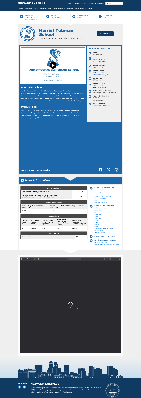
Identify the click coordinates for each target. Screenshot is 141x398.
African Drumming (100, 208)
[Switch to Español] (76, 3)
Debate (96, 222)
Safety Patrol (98, 230)
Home (21, 8)
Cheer (96, 216)
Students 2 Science (100, 202)
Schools (69, 8)
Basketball (97, 214)
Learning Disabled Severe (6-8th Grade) (107, 244)
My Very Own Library (100, 198)
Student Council (99, 232)
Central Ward (55, 17)
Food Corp (97, 192)
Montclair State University (102, 196)
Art (95, 212)
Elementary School (31, 19)
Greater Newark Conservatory (104, 194)
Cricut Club (97, 218)
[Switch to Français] (91, 3)
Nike (95, 200)
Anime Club (98, 210)
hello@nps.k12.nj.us (66, 392)
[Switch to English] (69, 3)
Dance (96, 220)
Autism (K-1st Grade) (100, 242)
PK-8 (79, 17)
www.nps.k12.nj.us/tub (101, 105)
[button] (64, 9)
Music (96, 226)
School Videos (79, 8)
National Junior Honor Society (103, 228)
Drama (96, 224)
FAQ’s (36, 8)
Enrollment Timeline (46, 8)
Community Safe (99, 190)
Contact (90, 8)
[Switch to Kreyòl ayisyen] (99, 3)
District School (30, 17)
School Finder (58, 8)
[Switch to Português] (84, 3)
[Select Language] (114, 3)
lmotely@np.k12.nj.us (100, 75)
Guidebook (28, 8)
